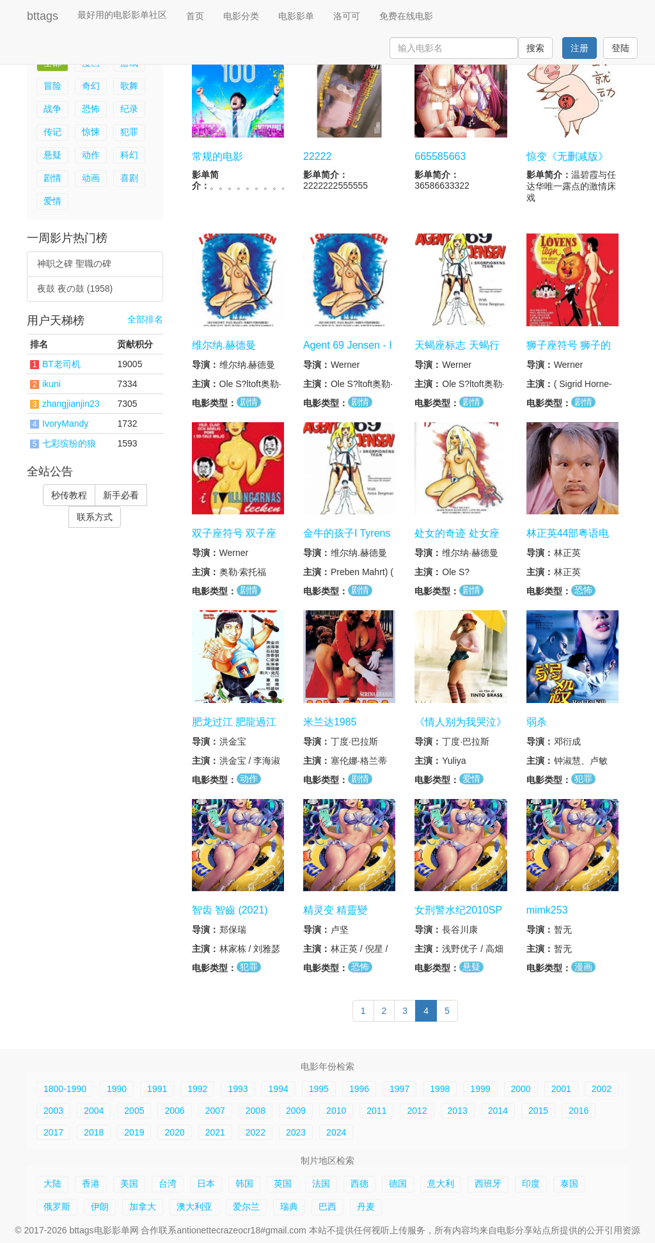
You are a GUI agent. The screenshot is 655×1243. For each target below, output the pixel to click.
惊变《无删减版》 (567, 156)
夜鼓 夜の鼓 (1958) (75, 288)
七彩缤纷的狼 (69, 443)
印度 (531, 1183)
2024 (336, 1132)
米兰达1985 (330, 721)
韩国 (244, 1183)
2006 (174, 1110)
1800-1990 (64, 1089)
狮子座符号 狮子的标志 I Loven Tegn (568, 351)
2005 (134, 1110)
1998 (440, 1089)
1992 (197, 1089)
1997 (399, 1089)
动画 (91, 178)
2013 (458, 1110)
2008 (255, 1110)
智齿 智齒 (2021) (230, 910)
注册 (579, 48)
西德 (359, 1183)
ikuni (51, 384)
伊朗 (100, 1206)
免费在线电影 (406, 16)
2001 (561, 1089)
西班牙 (488, 1183)
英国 (283, 1183)
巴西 (327, 1206)
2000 (521, 1089)
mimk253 (547, 910)
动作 (91, 155)
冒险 (52, 86)
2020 (174, 1132)
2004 (94, 1110)
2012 (417, 1110)
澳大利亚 (194, 1206)
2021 (215, 1132)
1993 (238, 1089)
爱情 (52, 201)
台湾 (168, 1183)
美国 (129, 1183)
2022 (255, 1132)
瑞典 (289, 1206)
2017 (53, 1132)
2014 (498, 1110)
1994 (278, 1089)
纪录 (129, 109)
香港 (91, 1183)
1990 (117, 1089)
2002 (602, 1089)
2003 (53, 1110)
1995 (319, 1089)
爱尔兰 (246, 1206)
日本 (206, 1183)
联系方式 (95, 517)
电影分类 (241, 16)
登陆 (620, 48)
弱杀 (536, 721)
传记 (52, 132)
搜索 (535, 48)
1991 (157, 1089)
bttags (42, 16)
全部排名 (145, 319)
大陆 (52, 1183)
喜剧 (129, 178)
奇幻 (91, 86)
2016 (578, 1110)
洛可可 (346, 16)
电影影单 (296, 16)
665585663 (440, 156)
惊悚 (91, 132)
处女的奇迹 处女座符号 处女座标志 (456, 539)
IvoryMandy (65, 423)
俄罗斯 (56, 1206)
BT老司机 (61, 364)
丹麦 (366, 1206)
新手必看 (121, 495)
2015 (538, 1110)
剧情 (52, 178)
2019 (134, 1132)
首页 (195, 16)
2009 (296, 1110)
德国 (398, 1183)
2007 (215, 1110)
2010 (336, 1110)
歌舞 (129, 86)
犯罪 (129, 132)
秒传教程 (69, 495)
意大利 (440, 1183)
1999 (480, 1089)
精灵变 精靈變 (335, 910)
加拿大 (142, 1206)
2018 (94, 1132)
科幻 (129, 155)
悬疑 (52, 155)
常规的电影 (217, 156)
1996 (359, 1089)
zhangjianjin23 (71, 404)
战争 (52, 109)
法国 (321, 1183)
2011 (376, 1110)
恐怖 (91, 109)
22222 (317, 156)
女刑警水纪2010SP (458, 910)
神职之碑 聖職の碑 (74, 263)
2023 (296, 1132)
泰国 (569, 1183)
